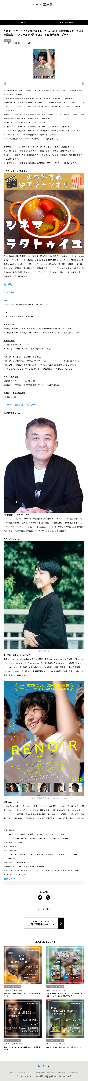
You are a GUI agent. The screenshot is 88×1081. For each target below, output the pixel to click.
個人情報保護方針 (51, 1072)
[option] (44, 64)
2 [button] (46, 84)
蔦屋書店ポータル (62, 1072)
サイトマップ (30, 1072)
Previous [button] (4, 83)
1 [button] (42, 84)
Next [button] (84, 83)
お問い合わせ (13, 1072)
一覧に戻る (45, 909)
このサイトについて (40, 1072)
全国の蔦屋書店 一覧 (73, 1072)
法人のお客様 (22, 1072)
